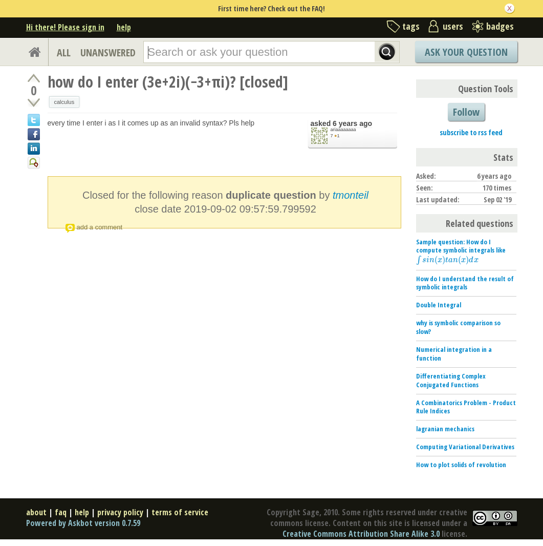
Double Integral (438, 304)
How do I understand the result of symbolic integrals (465, 283)
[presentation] (447, 259)
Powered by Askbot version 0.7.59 (83, 523)
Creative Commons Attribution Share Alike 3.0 (361, 533)
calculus (64, 102)
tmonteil (350, 195)
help (124, 27)
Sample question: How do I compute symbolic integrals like (461, 250)
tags (411, 26)
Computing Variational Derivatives (465, 446)
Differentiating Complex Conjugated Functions (451, 380)
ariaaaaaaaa (343, 129)
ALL (64, 52)
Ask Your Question (466, 52)
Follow (466, 112)
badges (500, 26)
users (453, 26)
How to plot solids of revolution (461, 464)
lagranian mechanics (445, 428)
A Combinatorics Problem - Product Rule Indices (466, 407)
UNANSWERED (108, 52)
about (36, 512)
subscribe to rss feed (471, 132)
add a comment (100, 227)
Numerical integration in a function (454, 354)
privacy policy (120, 512)
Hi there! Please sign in (65, 27)
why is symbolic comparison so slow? (458, 327)
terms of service (179, 512)
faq (61, 512)
